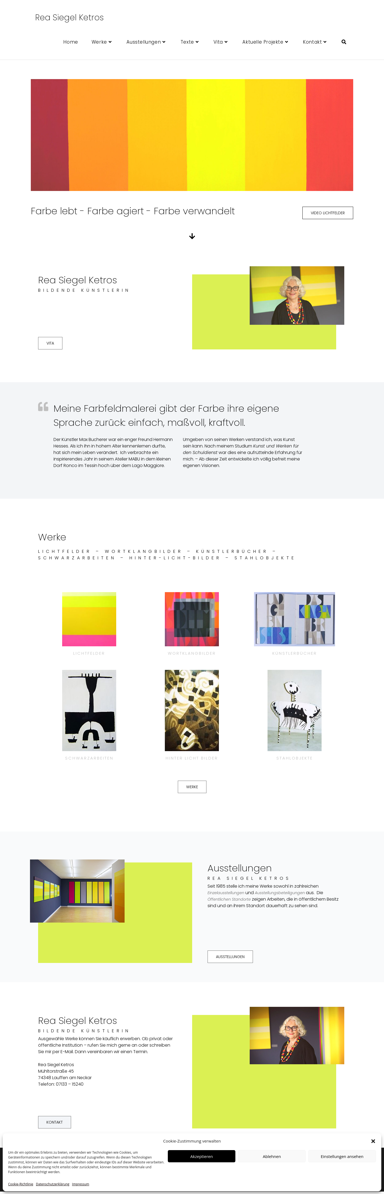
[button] (373, 1141)
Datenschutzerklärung (52, 1184)
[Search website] (344, 42)
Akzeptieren (201, 1156)
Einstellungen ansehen (342, 1156)
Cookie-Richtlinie (20, 1184)
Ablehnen (272, 1156)
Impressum (80, 1184)
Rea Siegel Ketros (69, 17)
